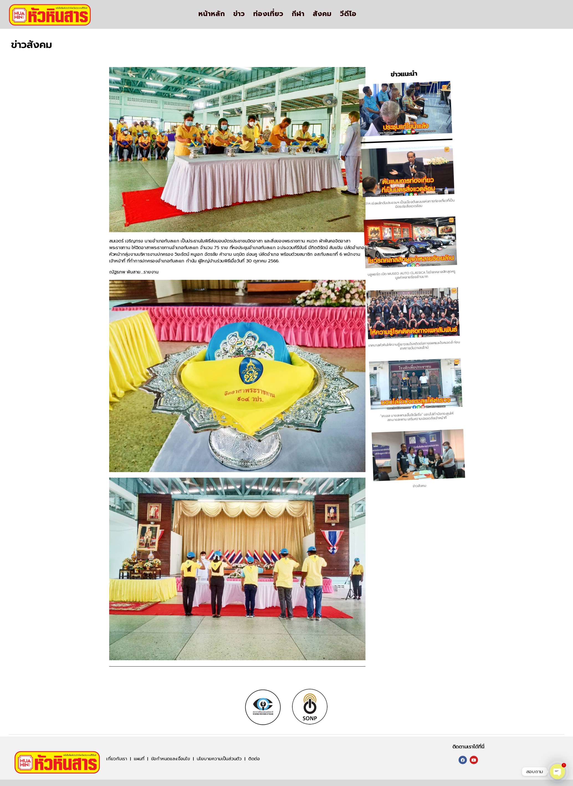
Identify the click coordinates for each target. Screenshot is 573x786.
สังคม (322, 14)
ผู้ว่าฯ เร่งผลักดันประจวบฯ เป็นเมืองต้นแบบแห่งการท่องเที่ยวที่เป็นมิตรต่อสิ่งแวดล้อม (327, 217)
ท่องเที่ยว (268, 14)
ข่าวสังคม (445, 475)
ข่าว (239, 14)
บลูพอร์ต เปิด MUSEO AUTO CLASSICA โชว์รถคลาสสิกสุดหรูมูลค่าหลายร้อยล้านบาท (357, 281)
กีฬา (298, 14)
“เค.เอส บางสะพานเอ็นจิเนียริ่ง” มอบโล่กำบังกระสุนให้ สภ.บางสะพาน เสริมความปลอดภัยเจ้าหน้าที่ (416, 411)
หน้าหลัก (211, 14)
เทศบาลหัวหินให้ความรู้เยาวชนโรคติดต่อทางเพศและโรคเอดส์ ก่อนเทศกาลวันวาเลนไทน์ (386, 346)
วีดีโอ (348, 14)
